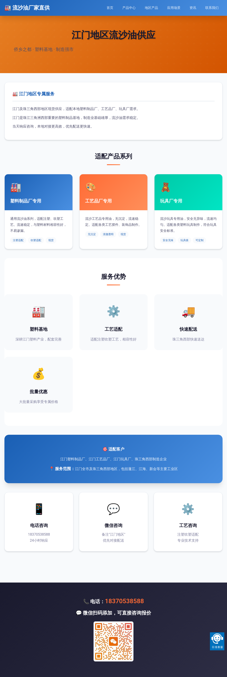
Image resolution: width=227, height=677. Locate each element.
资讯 (193, 8)
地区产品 (151, 8)
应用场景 (173, 8)
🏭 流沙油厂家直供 (27, 8)
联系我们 (212, 8)
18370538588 (124, 601)
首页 (110, 8)
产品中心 (129, 8)
